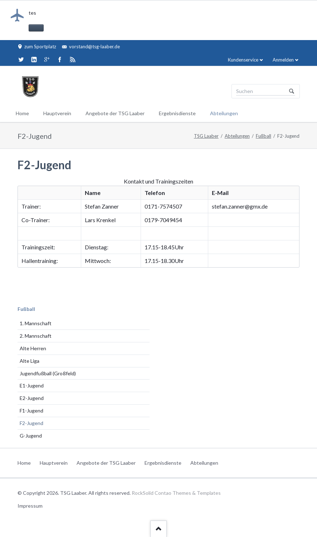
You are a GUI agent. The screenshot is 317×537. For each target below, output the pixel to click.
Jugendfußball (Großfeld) (48, 373)
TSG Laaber (206, 136)
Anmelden (283, 60)
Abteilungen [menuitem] (204, 463)
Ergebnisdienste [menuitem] (163, 463)
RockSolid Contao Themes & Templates (176, 493)
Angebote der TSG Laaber (115, 113)
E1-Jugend (32, 385)
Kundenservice (243, 60)
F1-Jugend (31, 410)
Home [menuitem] (24, 463)
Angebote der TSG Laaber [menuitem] (106, 463)
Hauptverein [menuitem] (54, 463)
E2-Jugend (32, 398)
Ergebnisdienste (177, 113)
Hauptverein (57, 113)
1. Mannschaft (36, 323)
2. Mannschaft (36, 336)
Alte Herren (33, 348)
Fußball (263, 136)
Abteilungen (224, 113)
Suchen (291, 91)
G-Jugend (31, 436)
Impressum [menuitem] (30, 506)
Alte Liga (29, 361)
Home (22, 113)
